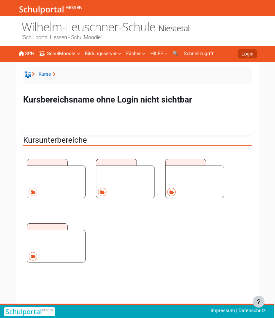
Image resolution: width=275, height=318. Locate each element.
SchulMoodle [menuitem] (57, 54)
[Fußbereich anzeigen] (259, 302)
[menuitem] (103, 53)
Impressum (223, 310)
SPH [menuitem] (26, 53)
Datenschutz (252, 310)
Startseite (29, 76)
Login (247, 54)
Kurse (45, 74)
